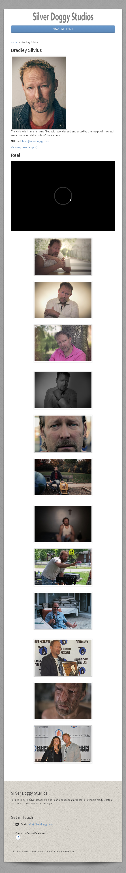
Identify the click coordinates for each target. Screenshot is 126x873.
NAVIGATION (63, 29)
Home (14, 42)
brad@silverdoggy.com (35, 141)
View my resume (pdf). (24, 147)
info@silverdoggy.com (40, 824)
